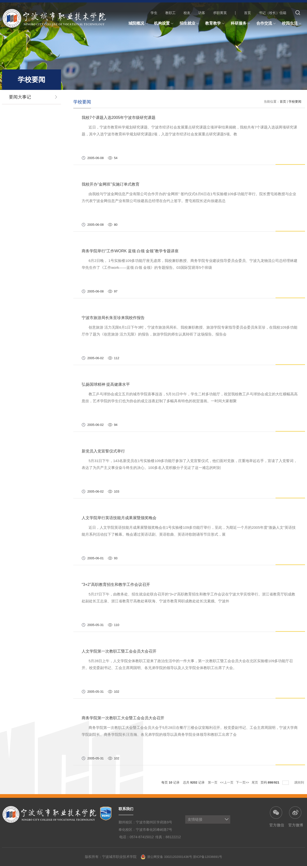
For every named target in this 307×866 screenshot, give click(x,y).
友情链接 (195, 819)
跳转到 (299, 782)
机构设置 (164, 23)
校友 (187, 13)
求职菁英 (220, 13)
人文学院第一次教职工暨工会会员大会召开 (119, 651)
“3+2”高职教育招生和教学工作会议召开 (116, 584)
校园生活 (292, 23)
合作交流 (266, 23)
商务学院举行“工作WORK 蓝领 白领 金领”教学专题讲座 (130, 251)
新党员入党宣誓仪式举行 (103, 451)
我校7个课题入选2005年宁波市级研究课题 (119, 117)
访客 (201, 13)
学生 (154, 13)
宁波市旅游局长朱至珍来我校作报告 (113, 318)
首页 (247, 13)
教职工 (170, 13)
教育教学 (215, 23)
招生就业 (190, 23)
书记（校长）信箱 (272, 13)
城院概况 (138, 23)
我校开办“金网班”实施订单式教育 (110, 184)
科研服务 (241, 23)
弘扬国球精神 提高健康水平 (106, 384)
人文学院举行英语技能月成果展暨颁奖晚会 (119, 518)
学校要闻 (295, 101)
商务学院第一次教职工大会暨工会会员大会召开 (123, 718)
